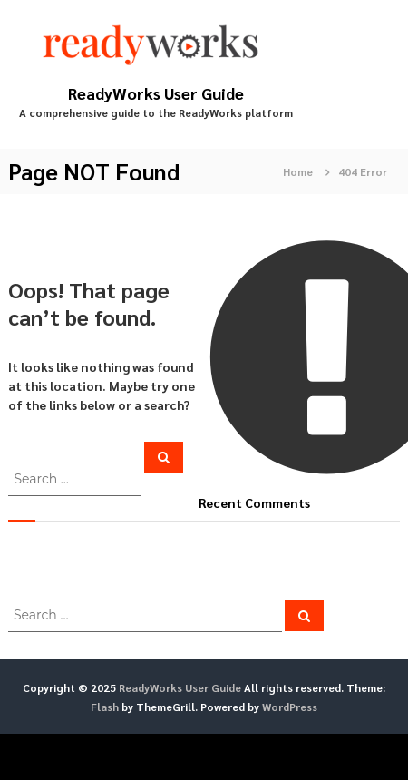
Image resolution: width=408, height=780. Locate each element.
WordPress (289, 706)
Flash (105, 706)
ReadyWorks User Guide (156, 93)
